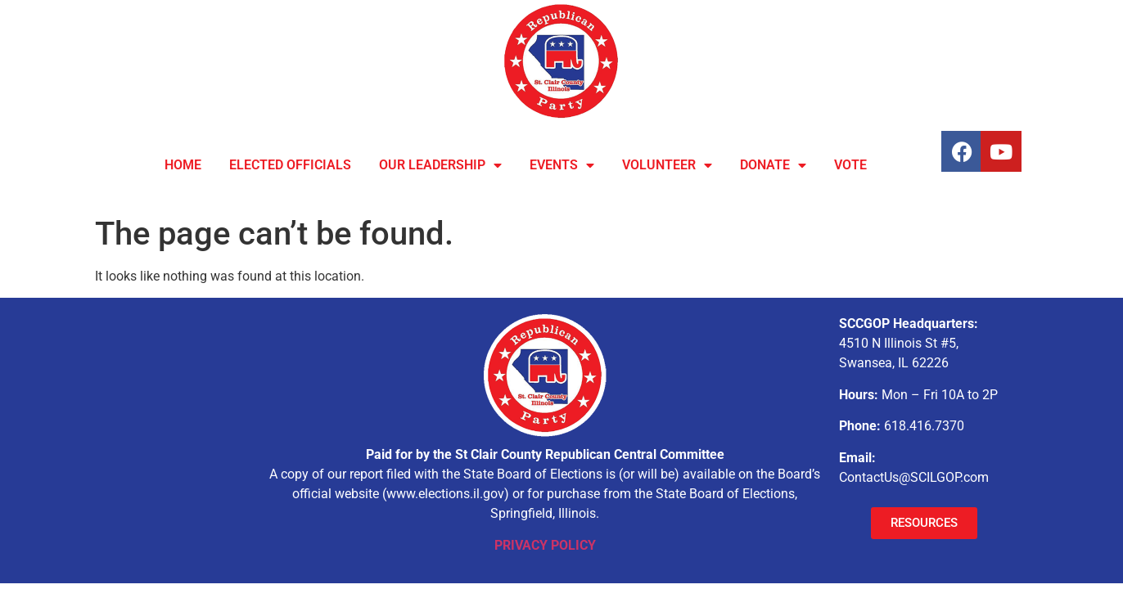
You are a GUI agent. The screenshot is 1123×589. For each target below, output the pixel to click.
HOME (183, 165)
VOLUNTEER (667, 165)
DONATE (773, 165)
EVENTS (562, 165)
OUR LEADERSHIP (440, 165)
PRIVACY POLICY (545, 545)
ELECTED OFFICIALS (290, 165)
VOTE (850, 165)
